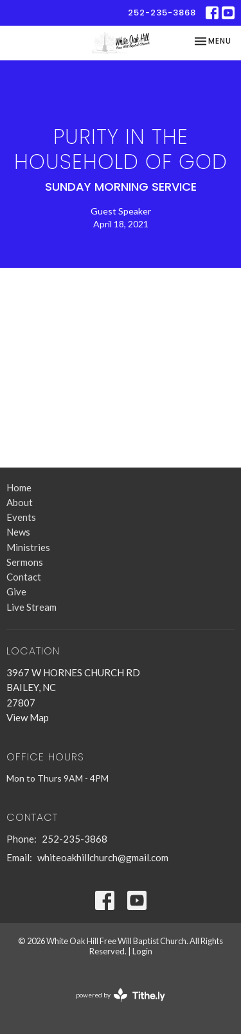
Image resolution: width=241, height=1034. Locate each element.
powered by (120, 995)
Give (16, 591)
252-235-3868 (162, 12)
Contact (23, 577)
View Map (27, 717)
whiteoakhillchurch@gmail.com (102, 857)
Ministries (28, 547)
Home (18, 487)
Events (21, 517)
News (18, 532)
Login (142, 951)
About (19, 502)
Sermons (24, 562)
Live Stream (31, 607)
